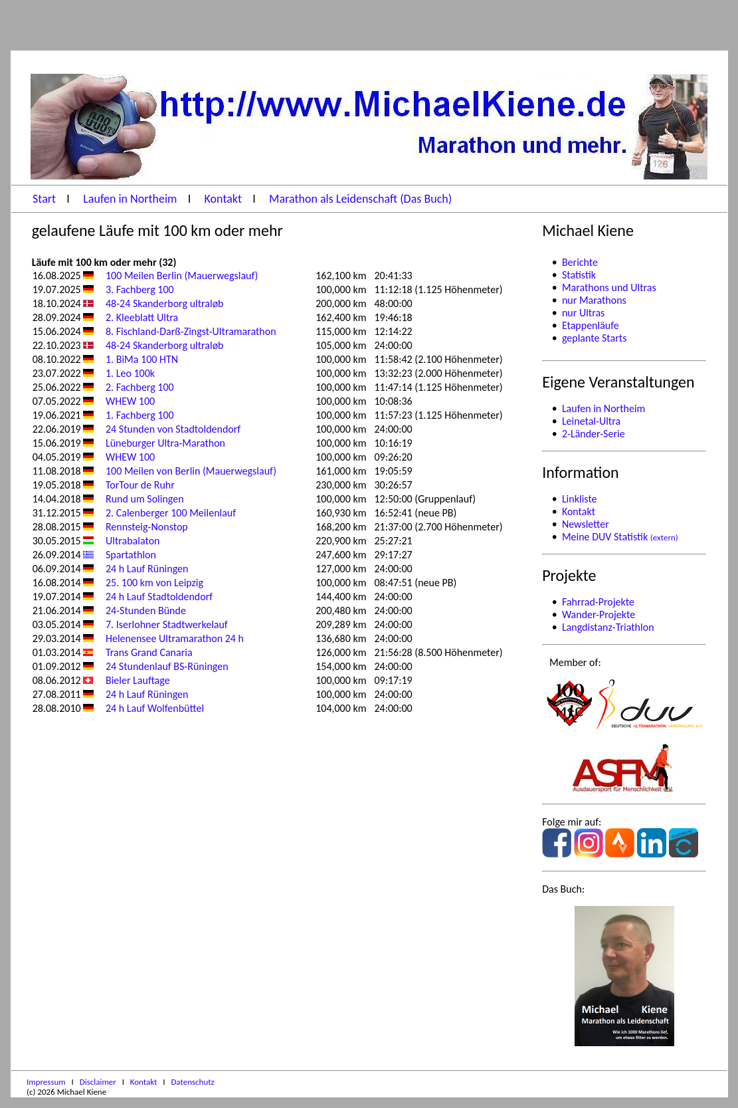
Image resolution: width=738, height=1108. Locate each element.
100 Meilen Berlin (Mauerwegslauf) (182, 275)
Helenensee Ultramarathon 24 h (175, 638)
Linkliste (579, 499)
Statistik (579, 275)
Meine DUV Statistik (620, 536)
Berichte (580, 262)
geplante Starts (594, 338)
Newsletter (585, 524)
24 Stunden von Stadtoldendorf (173, 429)
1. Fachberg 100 (140, 415)
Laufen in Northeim (131, 198)
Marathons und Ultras (609, 287)
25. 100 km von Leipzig (154, 582)
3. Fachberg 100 (140, 289)
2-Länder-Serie (593, 433)
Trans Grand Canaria (149, 652)
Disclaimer (99, 1082)
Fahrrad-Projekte (598, 602)
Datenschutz (192, 1082)
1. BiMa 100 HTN (142, 359)
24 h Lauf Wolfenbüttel (155, 708)
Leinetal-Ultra (591, 421)
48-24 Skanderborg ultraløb (165, 303)
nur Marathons (594, 300)
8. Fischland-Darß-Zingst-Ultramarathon (191, 331)
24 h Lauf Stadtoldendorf (159, 596)
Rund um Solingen (145, 499)
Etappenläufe (590, 325)
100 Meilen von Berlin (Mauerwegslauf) (191, 471)
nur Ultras (583, 312)
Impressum (47, 1082)
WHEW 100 (130, 401)
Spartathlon (131, 554)
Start (45, 198)
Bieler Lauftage (138, 680)
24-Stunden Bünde (146, 610)
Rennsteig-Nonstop (147, 526)
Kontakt (224, 198)
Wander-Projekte (598, 614)
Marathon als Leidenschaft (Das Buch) (360, 198)
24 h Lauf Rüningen (147, 568)
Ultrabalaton (133, 540)
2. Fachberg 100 (140, 387)
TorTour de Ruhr (140, 485)
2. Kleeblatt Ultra (142, 317)
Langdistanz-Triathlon (608, 627)
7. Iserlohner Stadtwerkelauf (167, 624)
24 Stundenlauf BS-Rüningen (167, 666)
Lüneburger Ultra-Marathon (165, 443)
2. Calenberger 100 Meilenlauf (171, 512)
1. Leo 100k (130, 373)
